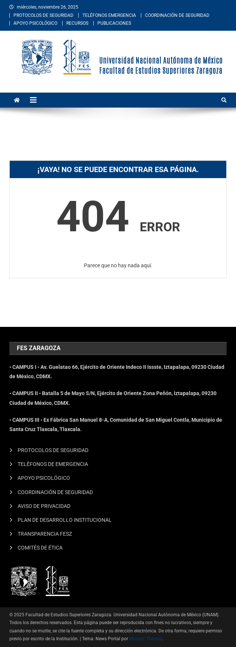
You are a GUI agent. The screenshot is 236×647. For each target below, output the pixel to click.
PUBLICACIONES (114, 23)
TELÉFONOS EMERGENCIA (109, 15)
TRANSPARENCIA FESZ (45, 534)
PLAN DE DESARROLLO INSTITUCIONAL (65, 520)
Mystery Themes (145, 638)
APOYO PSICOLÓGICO (35, 23)
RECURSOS (77, 23)
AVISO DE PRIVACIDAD (44, 506)
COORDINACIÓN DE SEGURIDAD (177, 15)
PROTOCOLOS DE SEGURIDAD (43, 15)
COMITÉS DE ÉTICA (40, 548)
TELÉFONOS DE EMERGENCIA (53, 464)
